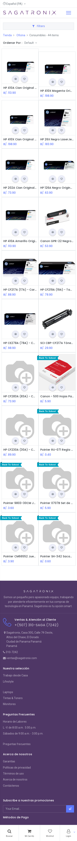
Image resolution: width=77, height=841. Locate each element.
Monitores (9, 704)
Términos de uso (13, 773)
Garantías (9, 761)
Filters (38, 26)
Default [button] (29, 42)
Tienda (7, 35)
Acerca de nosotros (15, 779)
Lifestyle (8, 681)
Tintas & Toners (13, 698)
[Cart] (29, 833)
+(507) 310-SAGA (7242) (36, 625)
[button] (14, 4)
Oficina (20, 35)
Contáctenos (11, 785)
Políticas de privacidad (17, 767)
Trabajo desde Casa (15, 675)
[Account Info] (68, 833)
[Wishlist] (50, 833)
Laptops (8, 692)
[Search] (9, 833)
